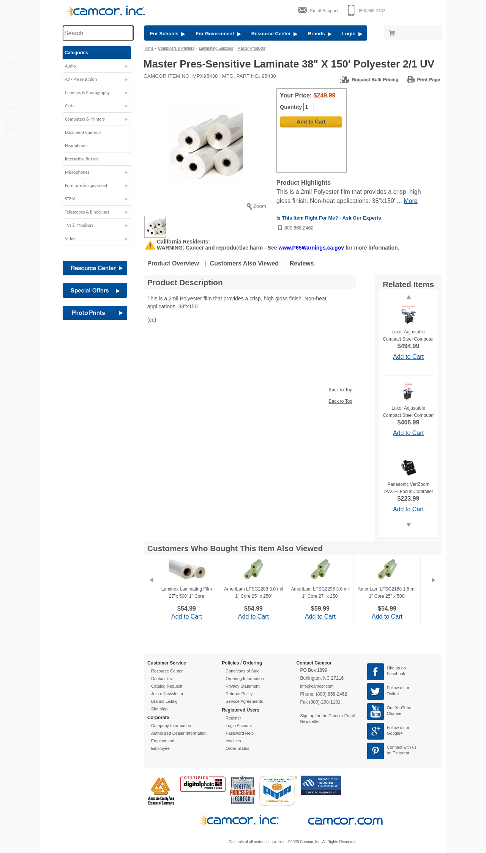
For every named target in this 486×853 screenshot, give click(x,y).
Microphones (77, 172)
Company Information (171, 725)
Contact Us (161, 678)
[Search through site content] (98, 33)
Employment (162, 740)
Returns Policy (239, 693)
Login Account (239, 725)
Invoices (233, 740)
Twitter (393, 693)
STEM (70, 198)
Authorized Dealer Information (179, 733)
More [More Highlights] (410, 201)
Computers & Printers (85, 119)
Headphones (76, 145)
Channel (394, 713)
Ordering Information (245, 678)
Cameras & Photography (87, 92)
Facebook (396, 673)
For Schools (167, 33)
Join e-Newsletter (167, 693)
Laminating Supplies (216, 48)
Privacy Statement (242, 686)
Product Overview (173, 263)
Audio (70, 66)
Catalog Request (166, 686)
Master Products (251, 48)
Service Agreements (244, 701)
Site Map (159, 709)
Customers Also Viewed (244, 263)
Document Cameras (83, 132)
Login (352, 33)
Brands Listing (164, 701)
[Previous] (151, 589)
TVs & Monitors (79, 225)
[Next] (433, 589)
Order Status (237, 748)
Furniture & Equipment (86, 185)
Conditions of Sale (242, 671)
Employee (160, 748)
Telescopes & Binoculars (87, 212)
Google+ (395, 733)
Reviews (302, 263)
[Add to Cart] (311, 122)
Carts (69, 105)
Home (149, 48)
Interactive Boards (81, 159)
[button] (97, 68)
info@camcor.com (317, 686)
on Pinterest (398, 753)
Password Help (240, 733)
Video (70, 238)
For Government (218, 33)
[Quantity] (308, 107)
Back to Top (340, 390)
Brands (319, 33)
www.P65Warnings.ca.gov (311, 248)
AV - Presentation (81, 79)
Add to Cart (408, 356)
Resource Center (274, 33)
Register (233, 718)
